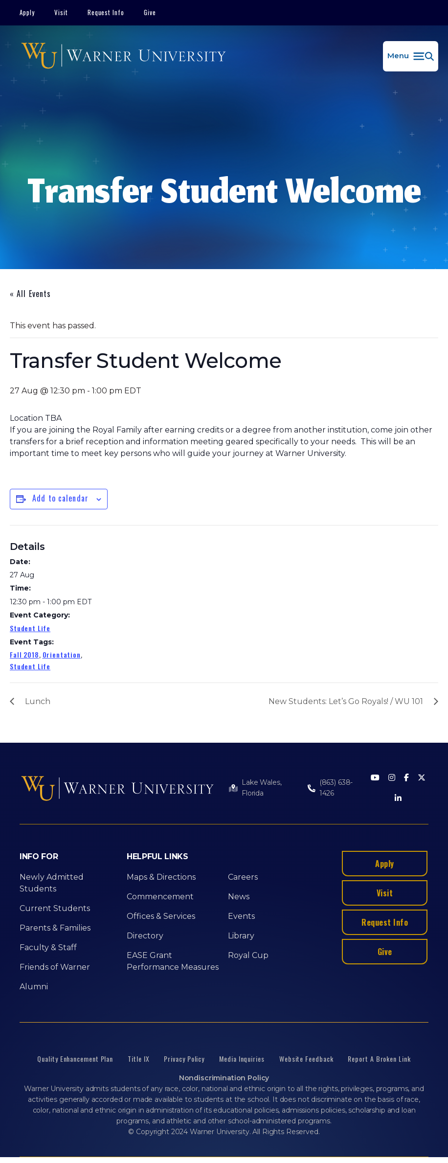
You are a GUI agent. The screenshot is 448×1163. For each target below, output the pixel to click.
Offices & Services (161, 916)
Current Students (55, 908)
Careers (243, 877)
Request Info (106, 12)
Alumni (34, 986)
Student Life (30, 628)
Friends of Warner (55, 967)
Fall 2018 (24, 654)
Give (150, 12)
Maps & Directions (161, 877)
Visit (61, 12)
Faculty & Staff (48, 947)
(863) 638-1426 (336, 788)
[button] (410, 56)
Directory (145, 935)
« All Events (30, 293)
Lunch (37, 701)
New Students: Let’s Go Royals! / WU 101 (346, 701)
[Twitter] (422, 778)
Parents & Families (55, 928)
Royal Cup (248, 955)
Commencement (160, 896)
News (238, 896)
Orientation (62, 654)
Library (241, 935)
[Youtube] (375, 778)
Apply (27, 12)
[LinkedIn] (398, 799)
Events (241, 916)
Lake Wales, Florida (261, 788)
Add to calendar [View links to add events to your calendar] (60, 498)
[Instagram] (391, 778)
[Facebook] (406, 778)
